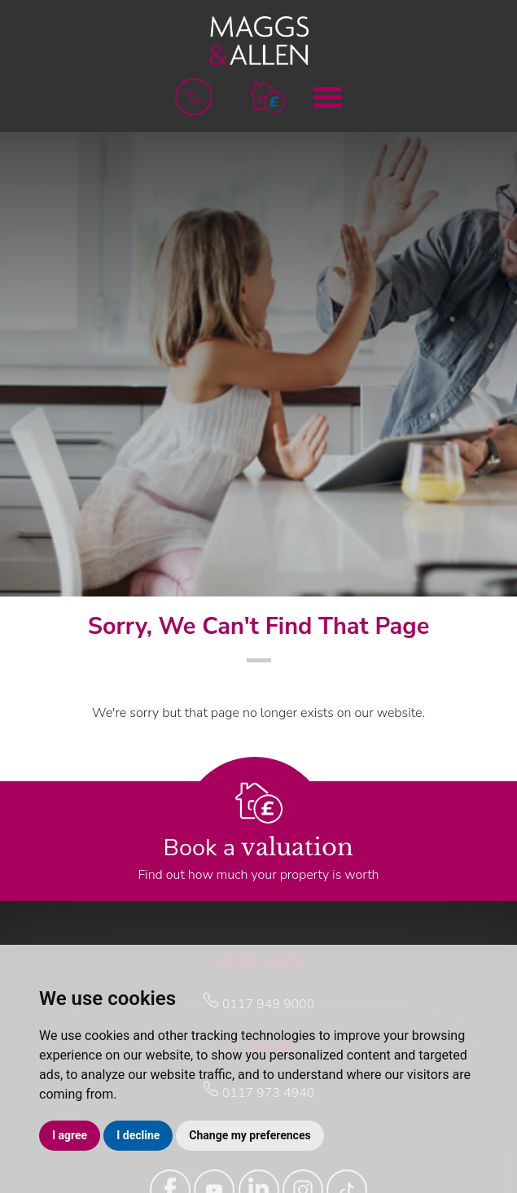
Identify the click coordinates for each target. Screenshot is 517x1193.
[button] (267, 96)
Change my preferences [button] (249, 1135)
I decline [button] (138, 1135)
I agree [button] (69, 1135)
